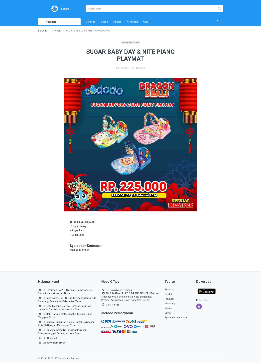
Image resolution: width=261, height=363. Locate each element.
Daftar (168, 312)
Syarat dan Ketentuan (176, 317)
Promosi (56, 30)
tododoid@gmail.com (54, 342)
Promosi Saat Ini (130, 43)
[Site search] (151, 8)
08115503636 (50, 338)
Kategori (59, 21)
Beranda (42, 30)
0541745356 (112, 304)
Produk (168, 294)
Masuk (168, 308)
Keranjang (170, 303)
